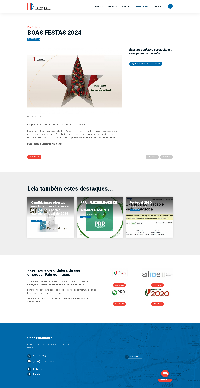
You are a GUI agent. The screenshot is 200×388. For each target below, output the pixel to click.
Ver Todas (34, 157)
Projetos (112, 7)
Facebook (35, 374)
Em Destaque (142, 7)
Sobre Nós (126, 7)
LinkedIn (34, 369)
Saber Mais (119, 285)
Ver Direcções (133, 357)
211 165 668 (36, 356)
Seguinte (166, 157)
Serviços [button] (99, 7)
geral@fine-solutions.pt (42, 361)
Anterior (152, 157)
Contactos (158, 7)
